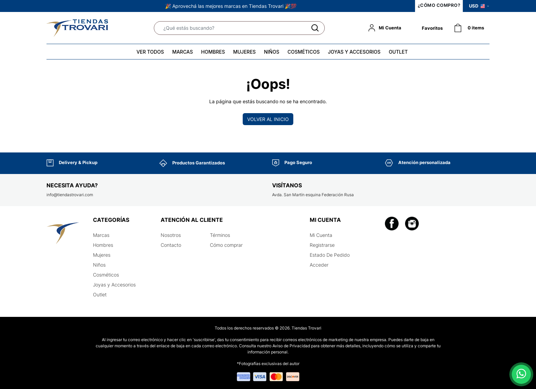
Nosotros (171, 235)
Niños (99, 265)
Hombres (103, 245)
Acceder (319, 265)
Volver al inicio (268, 119)
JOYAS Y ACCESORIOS (354, 52)
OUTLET (398, 52)
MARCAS (182, 52)
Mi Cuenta (321, 235)
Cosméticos (106, 275)
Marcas (101, 235)
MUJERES (244, 52)
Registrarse (322, 245)
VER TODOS (150, 52)
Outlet (100, 294)
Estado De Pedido (330, 255)
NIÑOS (271, 52)
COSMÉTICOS (303, 52)
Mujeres (101, 255)
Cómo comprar (226, 245)
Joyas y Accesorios (114, 284)
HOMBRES (213, 52)
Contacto (171, 245)
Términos (220, 235)
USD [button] (479, 6)
